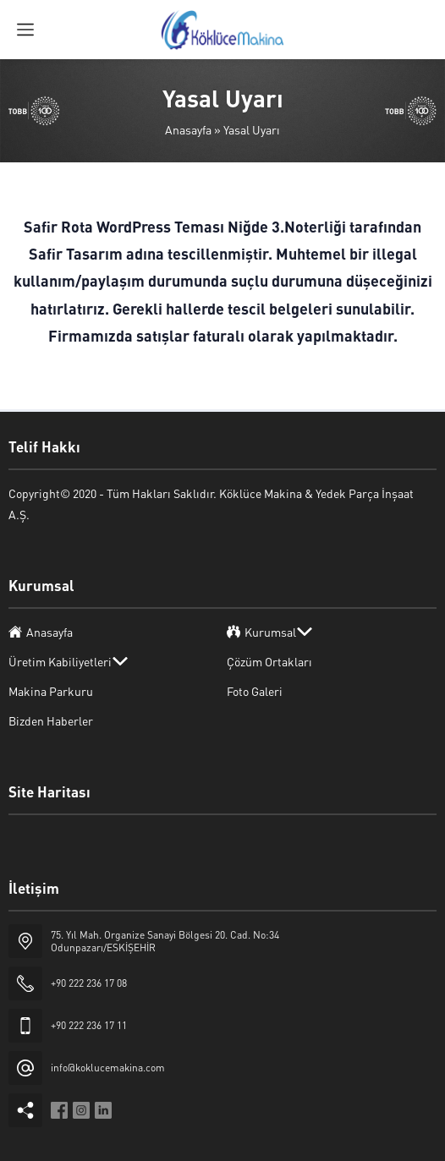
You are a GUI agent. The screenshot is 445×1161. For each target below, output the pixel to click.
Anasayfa (188, 129)
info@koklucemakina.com (108, 1067)
